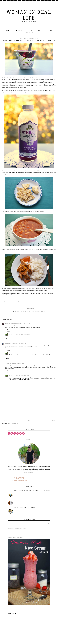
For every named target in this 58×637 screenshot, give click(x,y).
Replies (8, 331)
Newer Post (4, 420)
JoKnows (11, 334)
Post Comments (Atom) (13, 423)
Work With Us (29, 32)
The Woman (18, 30)
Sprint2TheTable (40, 301)
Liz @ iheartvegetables (10, 323)
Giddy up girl (8, 343)
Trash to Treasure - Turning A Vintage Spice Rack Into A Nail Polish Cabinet (31, 499)
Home (7, 30)
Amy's (19, 311)
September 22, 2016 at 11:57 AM (23, 334)
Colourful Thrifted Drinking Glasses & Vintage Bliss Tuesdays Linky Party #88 (32, 490)
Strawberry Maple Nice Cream (15, 537)
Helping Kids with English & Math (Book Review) (24, 507)
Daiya (28, 311)
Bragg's (23, 311)
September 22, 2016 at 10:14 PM (20, 363)
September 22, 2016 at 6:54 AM (19, 343)
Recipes (30, 30)
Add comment (5, 385)
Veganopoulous (9, 363)
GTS (32, 311)
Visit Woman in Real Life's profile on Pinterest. (17, 528)
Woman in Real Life (29, 15)
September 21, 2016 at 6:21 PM (23, 323)
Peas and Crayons (23, 301)
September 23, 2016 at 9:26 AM (22, 375)
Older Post (54, 420)
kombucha (36, 311)
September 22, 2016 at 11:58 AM (23, 353)
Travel (50, 30)
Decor (40, 30)
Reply (6, 329)
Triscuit (42, 311)
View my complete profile (29, 472)
